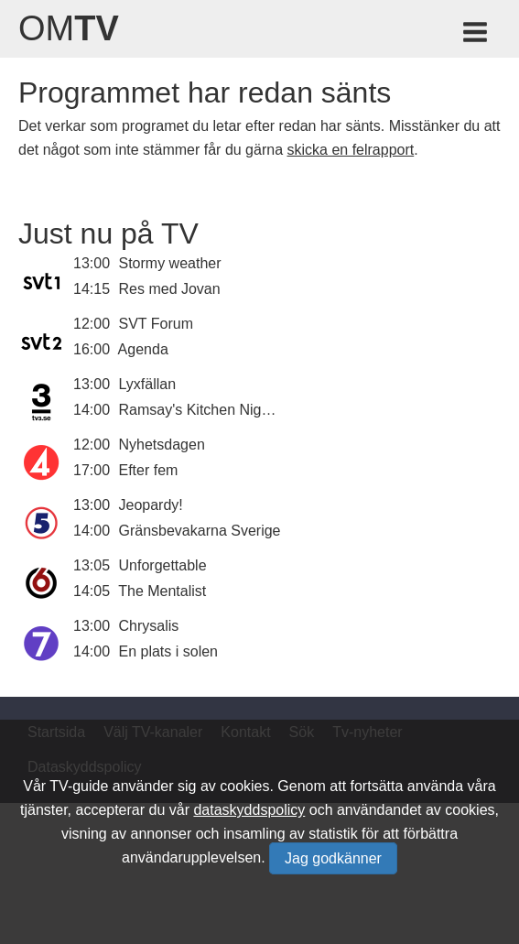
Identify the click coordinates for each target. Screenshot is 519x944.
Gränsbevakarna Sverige (200, 530)
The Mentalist (162, 591)
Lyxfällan (148, 384)
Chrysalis (149, 626)
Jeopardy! (151, 505)
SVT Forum (156, 323)
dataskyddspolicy (249, 810)
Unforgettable (163, 565)
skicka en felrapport (350, 149)
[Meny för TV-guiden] (476, 35)
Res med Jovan (170, 289)
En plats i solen (169, 651)
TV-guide (78, 786)
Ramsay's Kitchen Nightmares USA (234, 410)
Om (68, 28)
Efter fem (148, 470)
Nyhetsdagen (162, 444)
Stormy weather (170, 263)
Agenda (143, 349)
